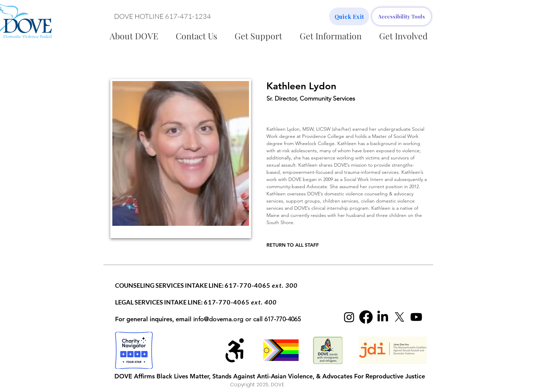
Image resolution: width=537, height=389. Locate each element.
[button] (162, 16)
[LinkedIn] (382, 317)
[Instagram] (349, 317)
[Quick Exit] (349, 16)
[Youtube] (416, 317)
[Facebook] (366, 317)
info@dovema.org (218, 319)
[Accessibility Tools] (401, 16)
